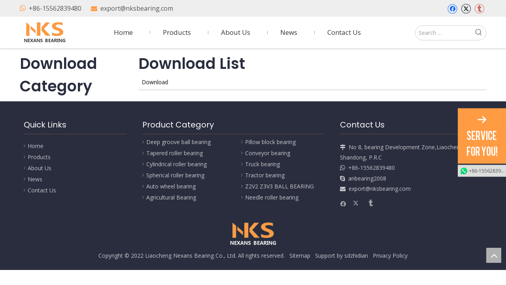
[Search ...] (443, 33)
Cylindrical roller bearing (176, 164)
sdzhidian (356, 255)
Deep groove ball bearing (178, 142)
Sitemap (299, 255)
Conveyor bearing (267, 153)
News (35, 179)
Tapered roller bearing (174, 153)
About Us (39, 168)
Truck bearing (262, 164)
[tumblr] (479, 9)
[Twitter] (466, 9)
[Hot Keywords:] (479, 33)
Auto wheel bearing (171, 186)
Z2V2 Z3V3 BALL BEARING (279, 186)
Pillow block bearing (270, 142)
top (493, 255)
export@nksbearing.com (136, 8)
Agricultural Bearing (171, 197)
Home (35, 146)
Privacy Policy (390, 255)
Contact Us (42, 190)
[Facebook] (452, 9)
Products (39, 157)
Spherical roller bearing (175, 175)
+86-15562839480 (55, 8)
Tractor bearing (265, 175)
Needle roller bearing (271, 197)
